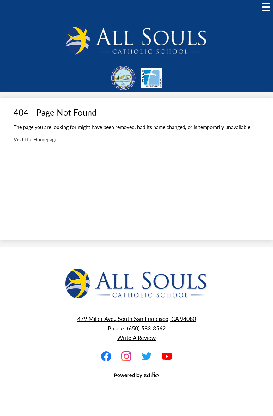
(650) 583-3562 (146, 328)
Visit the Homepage (35, 139)
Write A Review (136, 337)
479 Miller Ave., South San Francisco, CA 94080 (136, 319)
